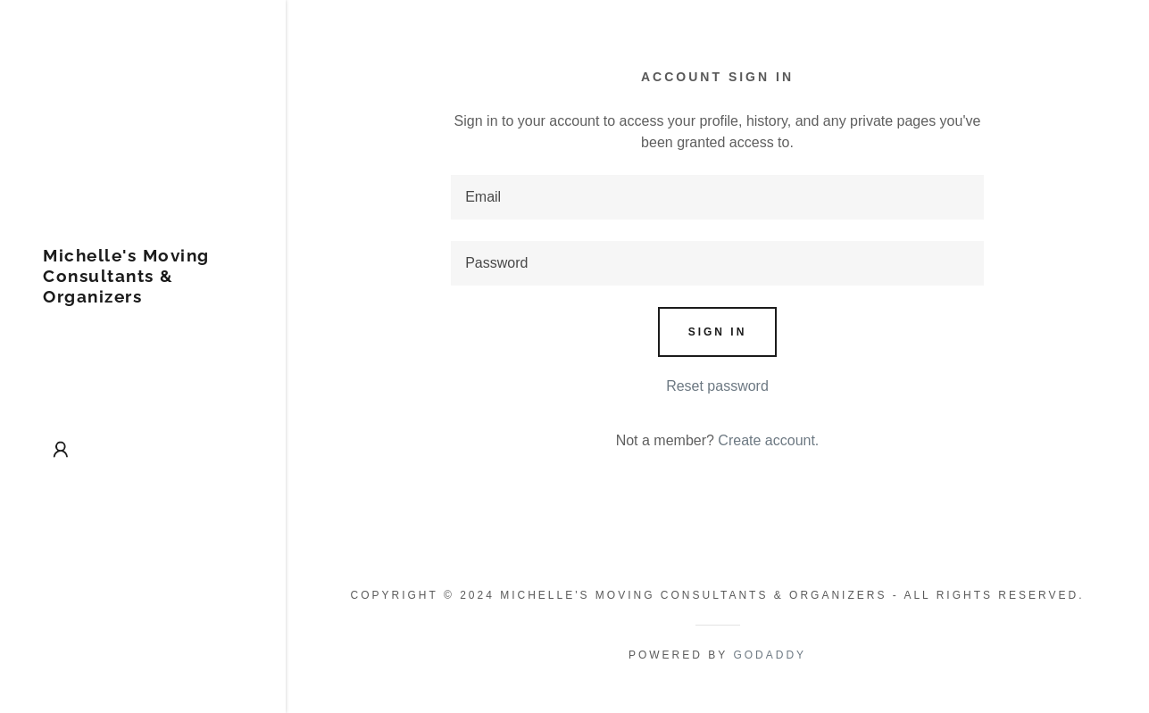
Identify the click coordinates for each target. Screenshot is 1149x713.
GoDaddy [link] (769, 655)
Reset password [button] (717, 386)
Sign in (717, 332)
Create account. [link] (768, 440)
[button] (61, 450)
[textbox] (717, 197)
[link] (143, 297)
